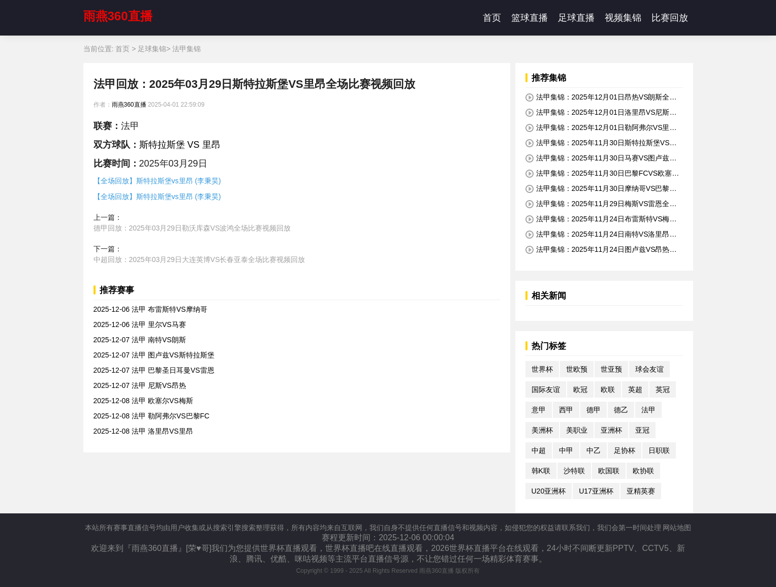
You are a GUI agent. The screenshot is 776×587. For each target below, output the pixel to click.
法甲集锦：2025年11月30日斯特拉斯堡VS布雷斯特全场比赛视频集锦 (601, 143)
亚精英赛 (641, 491)
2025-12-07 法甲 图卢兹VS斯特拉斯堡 (154, 355)
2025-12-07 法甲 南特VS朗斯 (140, 340)
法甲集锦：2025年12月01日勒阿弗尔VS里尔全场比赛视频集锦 (601, 128)
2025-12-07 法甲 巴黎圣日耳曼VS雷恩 (154, 370)
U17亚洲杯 (596, 491)
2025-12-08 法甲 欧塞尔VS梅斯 (143, 401)
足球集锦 (152, 49)
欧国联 (608, 471)
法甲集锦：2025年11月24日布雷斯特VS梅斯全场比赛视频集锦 (601, 219)
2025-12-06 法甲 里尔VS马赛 (140, 324)
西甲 (566, 410)
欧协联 (643, 471)
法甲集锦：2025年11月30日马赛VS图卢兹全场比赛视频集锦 (601, 158)
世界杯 (542, 369)
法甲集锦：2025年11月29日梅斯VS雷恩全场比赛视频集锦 (601, 204)
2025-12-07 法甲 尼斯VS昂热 (140, 385)
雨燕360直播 (117, 16)
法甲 (648, 410)
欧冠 (580, 389)
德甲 (593, 410)
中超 (539, 450)
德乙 (621, 410)
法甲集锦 (186, 49)
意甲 (539, 410)
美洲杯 (542, 430)
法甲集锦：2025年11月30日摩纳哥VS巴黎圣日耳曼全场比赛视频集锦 (601, 188)
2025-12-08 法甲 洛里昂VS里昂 (143, 431)
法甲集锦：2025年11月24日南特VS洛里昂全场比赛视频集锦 (601, 234)
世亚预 (611, 369)
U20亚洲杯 (549, 491)
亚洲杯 (611, 430)
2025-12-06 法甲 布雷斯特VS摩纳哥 (150, 309)
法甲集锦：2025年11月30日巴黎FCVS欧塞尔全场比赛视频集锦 (602, 173)
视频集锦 (623, 18)
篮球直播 (529, 18)
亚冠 (642, 430)
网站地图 (677, 528)
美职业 (576, 430)
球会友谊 (649, 369)
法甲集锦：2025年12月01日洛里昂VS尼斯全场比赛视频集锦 (601, 112)
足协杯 (624, 450)
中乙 (593, 450)
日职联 (659, 450)
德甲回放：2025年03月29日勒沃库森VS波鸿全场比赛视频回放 (192, 228)
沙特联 (574, 471)
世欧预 (576, 369)
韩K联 (541, 471)
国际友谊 (546, 389)
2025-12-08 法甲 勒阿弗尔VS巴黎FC (152, 416)
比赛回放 (669, 18)
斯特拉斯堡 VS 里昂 (180, 145)
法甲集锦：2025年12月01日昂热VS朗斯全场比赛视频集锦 (601, 97)
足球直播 (576, 18)
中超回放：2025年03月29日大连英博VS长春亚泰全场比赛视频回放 (199, 259)
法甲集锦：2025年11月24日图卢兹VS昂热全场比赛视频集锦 (601, 249)
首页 (492, 18)
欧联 (608, 389)
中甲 (566, 450)
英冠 (663, 389)
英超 (635, 389)
